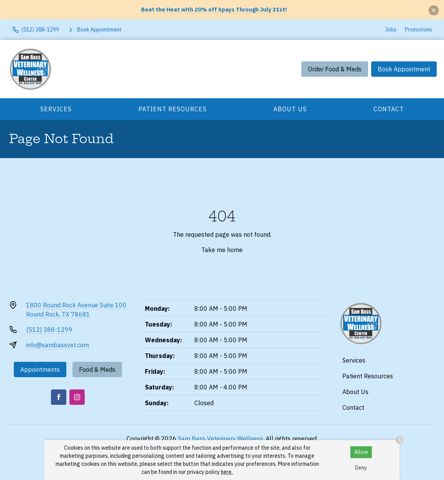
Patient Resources (172, 109)
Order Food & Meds (335, 69)
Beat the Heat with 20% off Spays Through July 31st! (214, 9)
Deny (361, 467)
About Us (290, 109)
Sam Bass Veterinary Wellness (220, 438)
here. (227, 471)
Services (56, 109)
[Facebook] (58, 397)
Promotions (418, 29)
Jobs (390, 29)
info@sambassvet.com (57, 345)
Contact (388, 109)
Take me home (222, 250)
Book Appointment (404, 69)
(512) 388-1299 (49, 329)
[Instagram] (77, 397)
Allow (361, 452)
